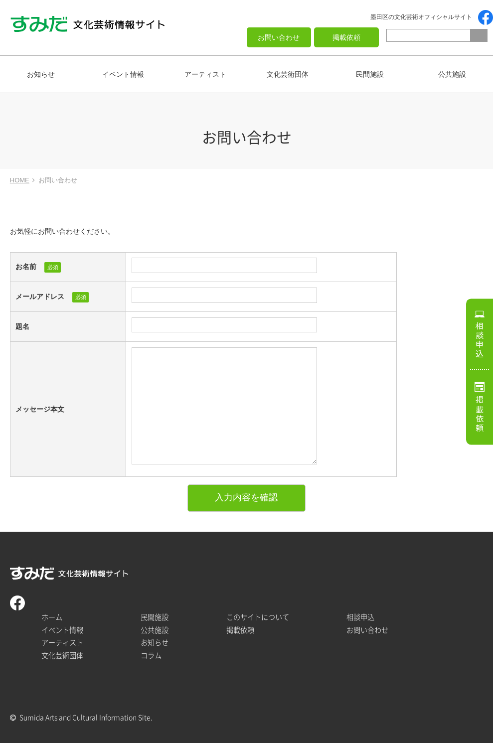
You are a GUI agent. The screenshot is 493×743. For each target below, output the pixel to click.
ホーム (51, 617)
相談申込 (480, 339)
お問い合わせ (279, 37)
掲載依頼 (346, 37)
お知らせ (41, 74)
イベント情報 (123, 74)
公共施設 (452, 74)
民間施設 (370, 74)
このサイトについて (257, 617)
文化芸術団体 (288, 74)
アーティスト (205, 74)
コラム (151, 655)
